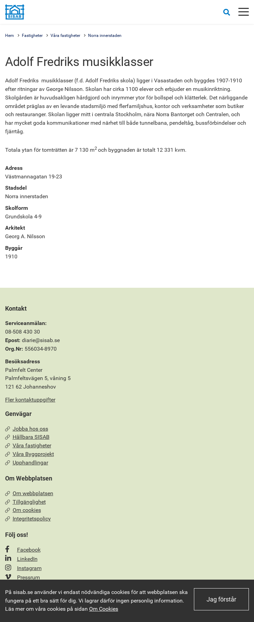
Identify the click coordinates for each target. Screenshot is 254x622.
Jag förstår (221, 599)
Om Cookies (103, 609)
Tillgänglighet (25, 502)
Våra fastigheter (65, 35)
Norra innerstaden (105, 35)
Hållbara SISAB (27, 437)
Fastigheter (32, 35)
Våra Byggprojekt (29, 454)
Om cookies (23, 510)
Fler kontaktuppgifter (30, 399)
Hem (9, 35)
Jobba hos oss (26, 428)
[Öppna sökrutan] (226, 12)
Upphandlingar (26, 462)
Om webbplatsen (29, 493)
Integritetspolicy (28, 518)
